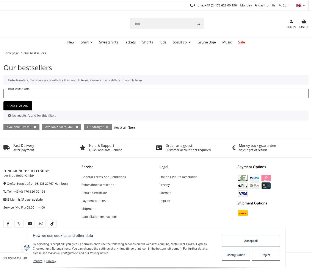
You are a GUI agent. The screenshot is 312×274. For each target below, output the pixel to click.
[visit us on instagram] (41, 224)
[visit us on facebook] (7, 224)
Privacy (52, 261)
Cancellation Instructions (100, 217)
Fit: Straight (97, 127)
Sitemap (165, 193)
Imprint (38, 261)
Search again (17, 106)
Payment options (94, 201)
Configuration (235, 255)
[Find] (161, 24)
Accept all (250, 241)
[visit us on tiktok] (52, 224)
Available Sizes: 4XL (61, 127)
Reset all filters (125, 127)
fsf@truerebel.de (30, 199)
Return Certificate (94, 193)
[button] (301, 5)
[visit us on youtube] (30, 224)
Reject (265, 255)
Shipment (89, 209)
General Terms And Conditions (104, 177)
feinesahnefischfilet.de (98, 185)
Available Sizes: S (21, 127)
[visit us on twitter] (18, 224)
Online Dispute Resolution (179, 177)
